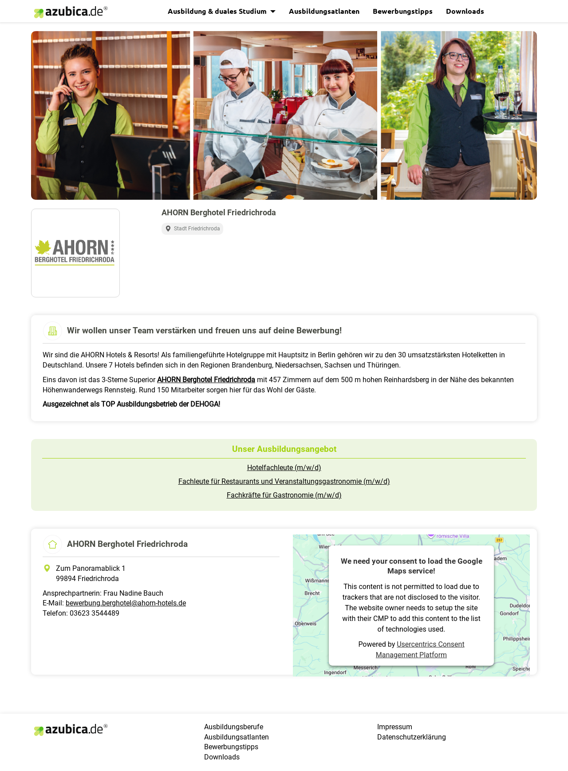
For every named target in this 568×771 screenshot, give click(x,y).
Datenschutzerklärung (411, 737)
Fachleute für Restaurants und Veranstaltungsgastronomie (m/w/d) (284, 481)
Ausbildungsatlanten (324, 11)
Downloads (465, 11)
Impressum (394, 727)
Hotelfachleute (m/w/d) (284, 467)
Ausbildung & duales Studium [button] (218, 11)
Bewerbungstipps (403, 11)
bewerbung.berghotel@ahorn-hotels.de (126, 603)
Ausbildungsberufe (233, 727)
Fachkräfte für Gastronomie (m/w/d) (284, 495)
